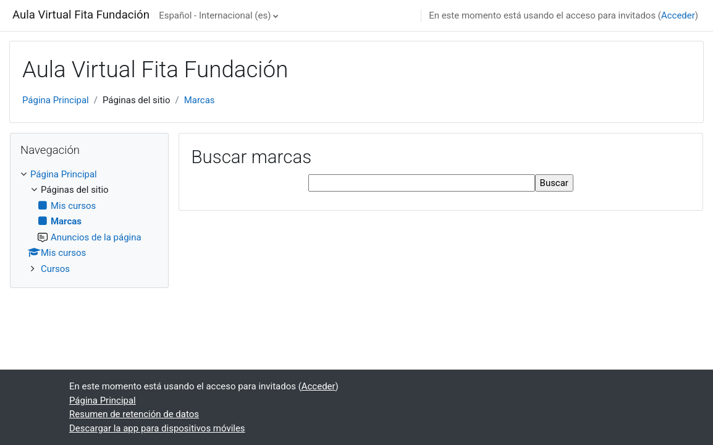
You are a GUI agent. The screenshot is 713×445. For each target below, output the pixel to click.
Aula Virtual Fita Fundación (81, 15)
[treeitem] (89, 221)
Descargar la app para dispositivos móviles (157, 428)
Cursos (55, 268)
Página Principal (55, 100)
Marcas (199, 100)
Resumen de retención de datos (134, 414)
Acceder (678, 15)
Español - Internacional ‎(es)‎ (215, 15)
